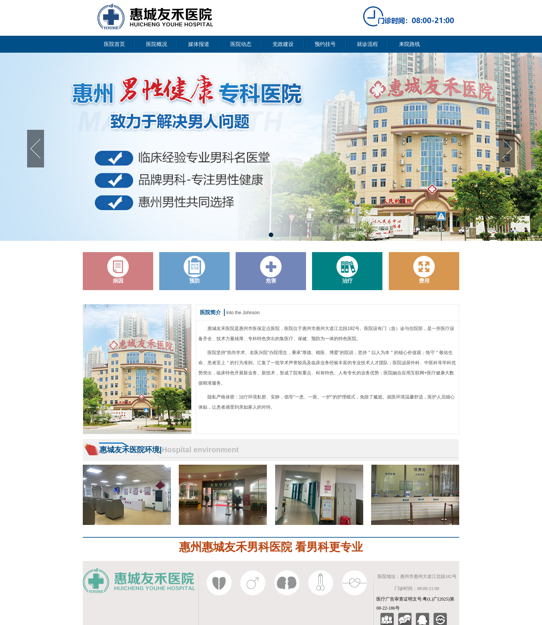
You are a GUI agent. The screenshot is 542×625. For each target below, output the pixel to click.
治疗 (347, 270)
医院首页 (114, 44)
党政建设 (283, 44)
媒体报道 (198, 44)
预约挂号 (325, 44)
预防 (195, 270)
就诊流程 (367, 44)
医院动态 (240, 44)
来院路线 (409, 44)
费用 (424, 270)
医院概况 (156, 44)
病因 (118, 270)
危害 (271, 270)
